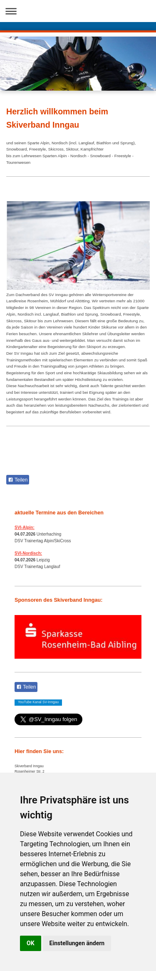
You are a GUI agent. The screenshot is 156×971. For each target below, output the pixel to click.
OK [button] (31, 943)
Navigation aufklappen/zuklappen (78, 11)
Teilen (17, 480)
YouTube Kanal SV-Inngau (38, 702)
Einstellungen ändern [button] (77, 943)
